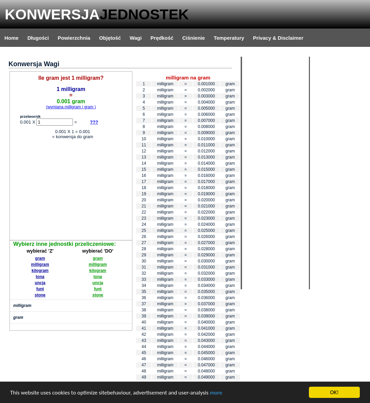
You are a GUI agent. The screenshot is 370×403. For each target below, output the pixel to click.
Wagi (136, 38)
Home (11, 38)
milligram (40, 264)
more (216, 392)
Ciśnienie (193, 38)
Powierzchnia (74, 38)
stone (40, 295)
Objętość (110, 38)
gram (40, 258)
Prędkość (161, 38)
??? (94, 122)
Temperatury (229, 38)
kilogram (40, 270)
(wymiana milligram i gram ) (71, 107)
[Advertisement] (71, 190)
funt (40, 289)
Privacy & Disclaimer (278, 38)
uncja (40, 282)
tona (40, 276)
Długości (38, 38)
